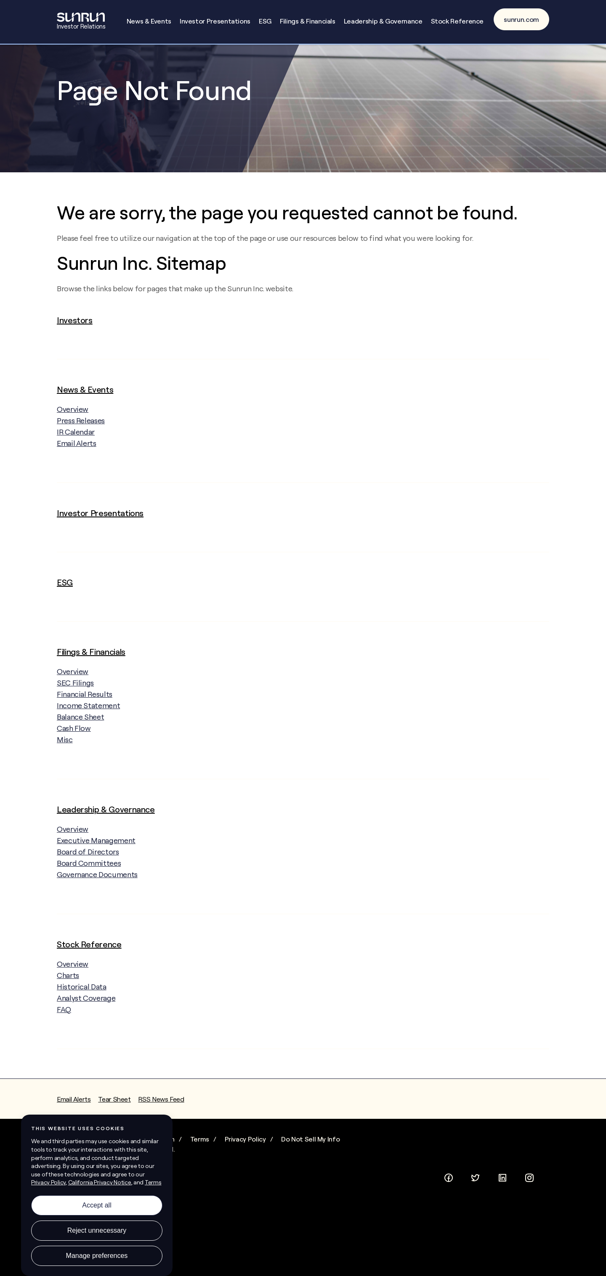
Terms (199, 1173)
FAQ (64, 1043)
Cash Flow (74, 762)
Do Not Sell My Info (310, 1173)
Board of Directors (88, 886)
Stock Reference (457, 21)
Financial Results (84, 728)
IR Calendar (76, 466)
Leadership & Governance (383, 21)
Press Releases (81, 454)
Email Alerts (76, 477)
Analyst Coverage (86, 1032)
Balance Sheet (80, 751)
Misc (65, 773)
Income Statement (88, 739)
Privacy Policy (245, 1173)
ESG (265, 21)
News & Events (149, 21)
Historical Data (81, 1021)
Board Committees (89, 897)
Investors (75, 354)
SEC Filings (75, 717)
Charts (68, 1009)
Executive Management (96, 874)
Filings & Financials (307, 21)
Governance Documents (97, 908)
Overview (80, 443)
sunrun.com (521, 19)
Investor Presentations (215, 21)
